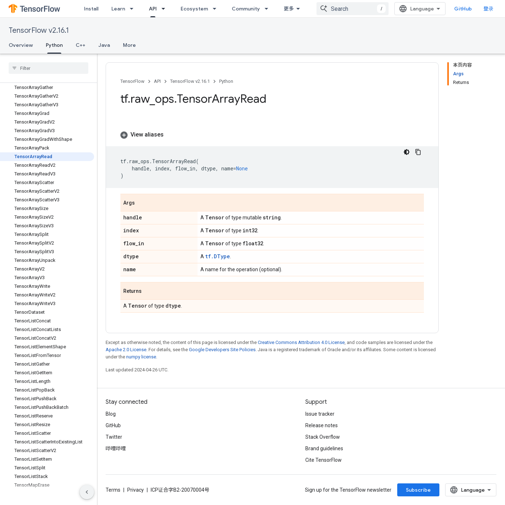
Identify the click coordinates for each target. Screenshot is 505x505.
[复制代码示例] (418, 152)
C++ (80, 45)
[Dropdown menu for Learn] (133, 8)
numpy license (141, 356)
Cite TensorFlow (323, 460)
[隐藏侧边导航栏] (87, 492)
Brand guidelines (324, 448)
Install (91, 8)
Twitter (114, 437)
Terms (113, 490)
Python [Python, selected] (54, 45)
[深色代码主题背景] (406, 152)
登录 (488, 9)
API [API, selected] (153, 8)
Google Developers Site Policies (222, 349)
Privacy (135, 490)
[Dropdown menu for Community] (268, 8)
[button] (272, 134)
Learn (118, 8)
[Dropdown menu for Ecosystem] (216, 8)
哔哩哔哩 (116, 448)
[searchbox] (48, 68)
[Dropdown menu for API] (165, 8)
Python (226, 81)
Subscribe (418, 490)
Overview (21, 45)
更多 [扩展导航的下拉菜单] (289, 8)
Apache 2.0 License (126, 349)
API (157, 81)
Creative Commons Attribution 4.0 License (301, 342)
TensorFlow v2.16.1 (39, 30)
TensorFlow (132, 81)
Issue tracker (320, 414)
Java (104, 45)
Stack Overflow (322, 437)
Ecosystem (194, 8)
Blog (111, 414)
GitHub (463, 8)
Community (246, 8)
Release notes (321, 425)
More (129, 45)
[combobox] (352, 8)
